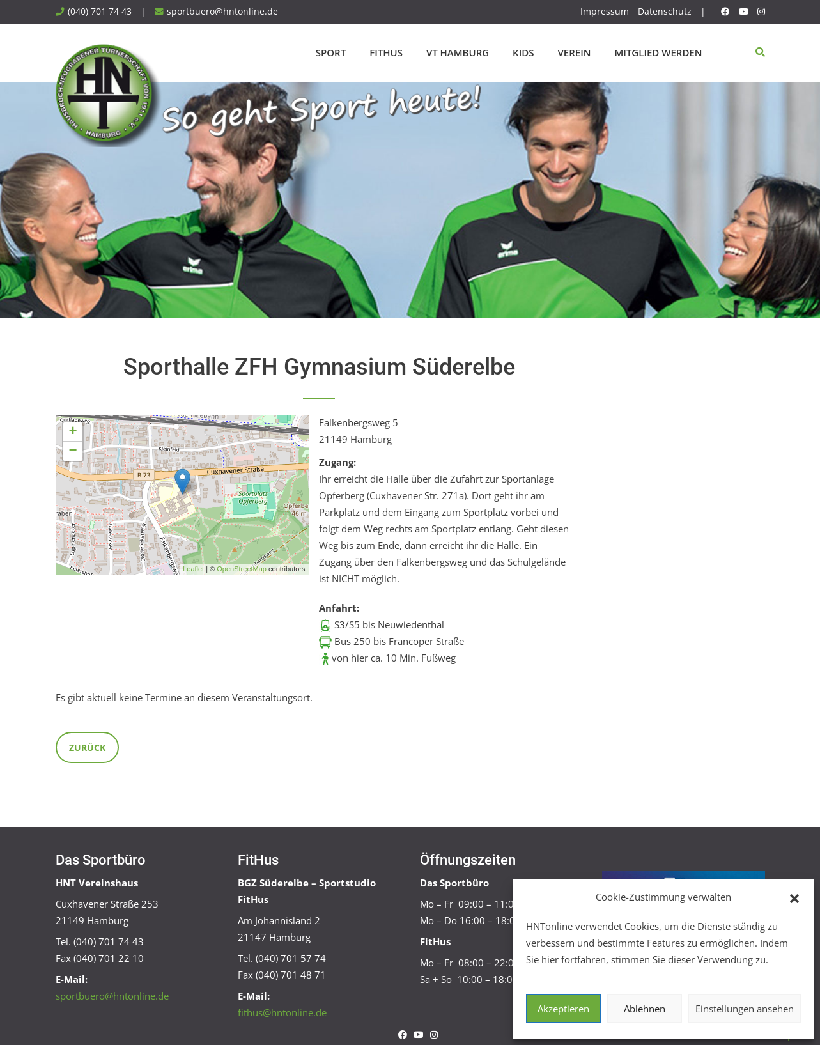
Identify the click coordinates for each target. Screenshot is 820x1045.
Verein (574, 52)
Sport (331, 52)
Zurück (87, 747)
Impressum (604, 11)
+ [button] (72, 432)
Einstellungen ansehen (744, 1008)
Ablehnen (644, 1008)
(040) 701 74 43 (100, 11)
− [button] (72, 451)
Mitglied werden (658, 52)
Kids (523, 52)
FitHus (386, 52)
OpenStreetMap (242, 569)
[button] (794, 897)
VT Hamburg (457, 52)
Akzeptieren (563, 1008)
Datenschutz (665, 11)
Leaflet (193, 569)
